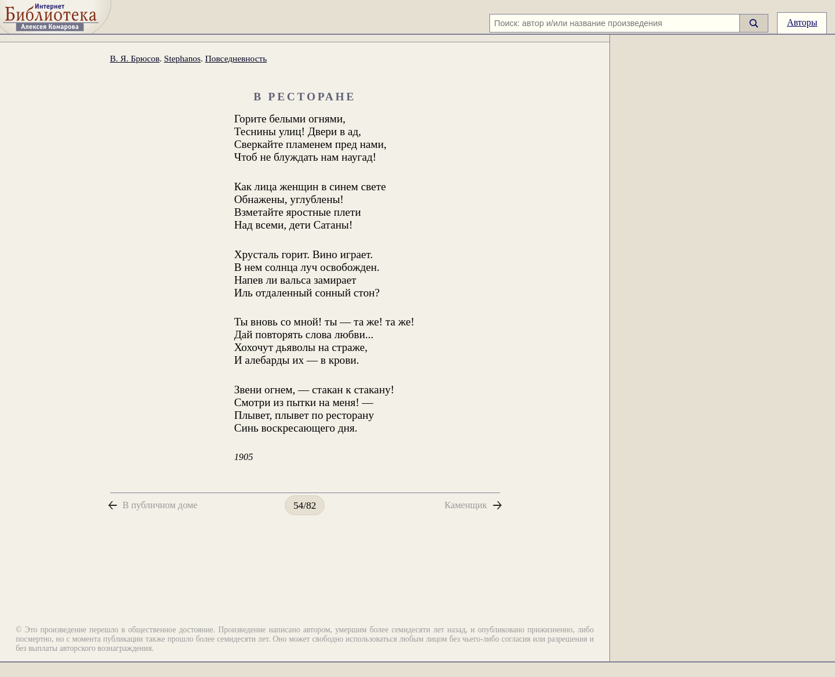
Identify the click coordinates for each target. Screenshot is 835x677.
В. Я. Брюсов (135, 58)
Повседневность (236, 58)
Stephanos (182, 58)
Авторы (802, 22)
